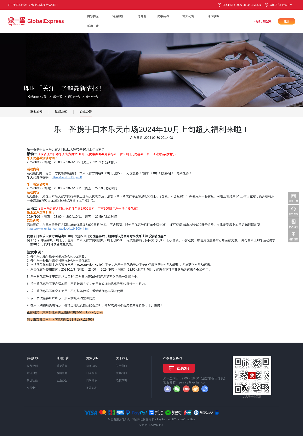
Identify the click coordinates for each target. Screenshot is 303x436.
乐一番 (57, 96)
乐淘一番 (93, 26)
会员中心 (32, 387)
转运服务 (118, 16)
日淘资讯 (91, 373)
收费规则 (32, 365)
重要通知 (36, 111)
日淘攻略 (91, 365)
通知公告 (188, 16)
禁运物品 (32, 380)
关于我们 (121, 365)
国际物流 (93, 16)
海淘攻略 (213, 16)
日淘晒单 (91, 380)
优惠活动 (163, 16)
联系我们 (121, 373)
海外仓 (142, 16)
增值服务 (32, 373)
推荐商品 (91, 387)
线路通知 (61, 111)
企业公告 (92, 96)
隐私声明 (121, 380)
